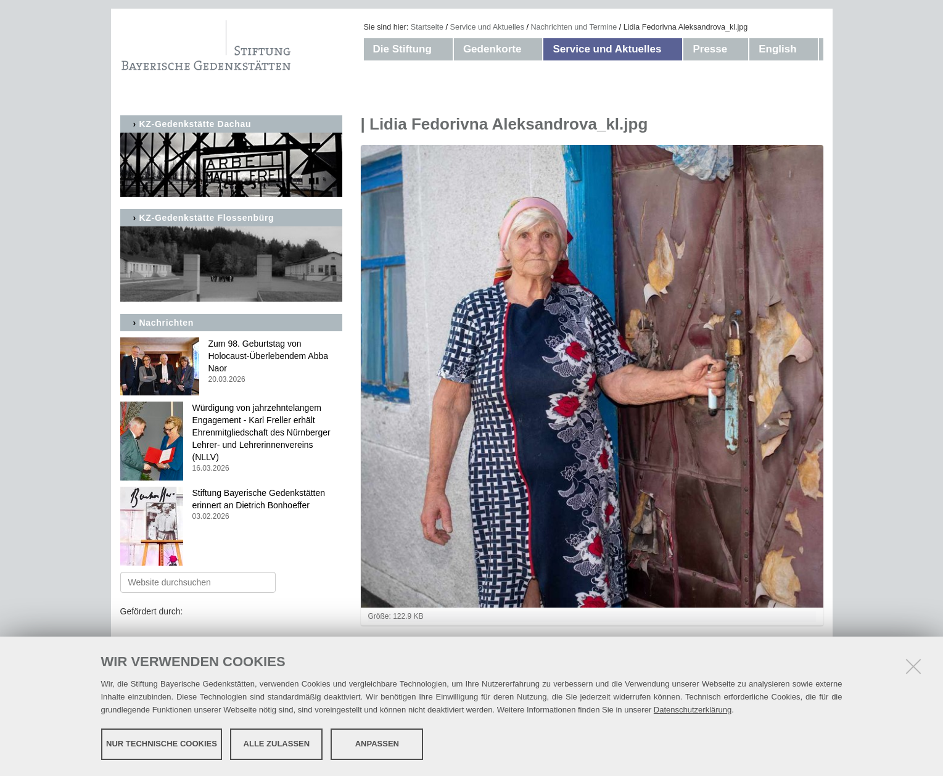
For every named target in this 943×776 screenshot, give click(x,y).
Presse (710, 49)
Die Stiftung (402, 49)
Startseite (427, 27)
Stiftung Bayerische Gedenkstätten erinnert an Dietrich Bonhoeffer (231, 505)
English (777, 49)
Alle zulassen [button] (277, 743)
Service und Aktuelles (487, 27)
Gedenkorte (492, 49)
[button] (444, 49)
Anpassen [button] (377, 743)
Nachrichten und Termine (573, 27)
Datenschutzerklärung (692, 709)
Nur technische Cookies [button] (161, 743)
